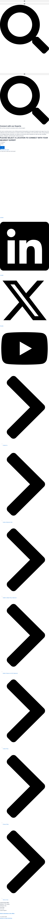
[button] (24, 1)
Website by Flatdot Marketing (6, 918)
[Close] (2, 147)
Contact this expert (4, 149)
